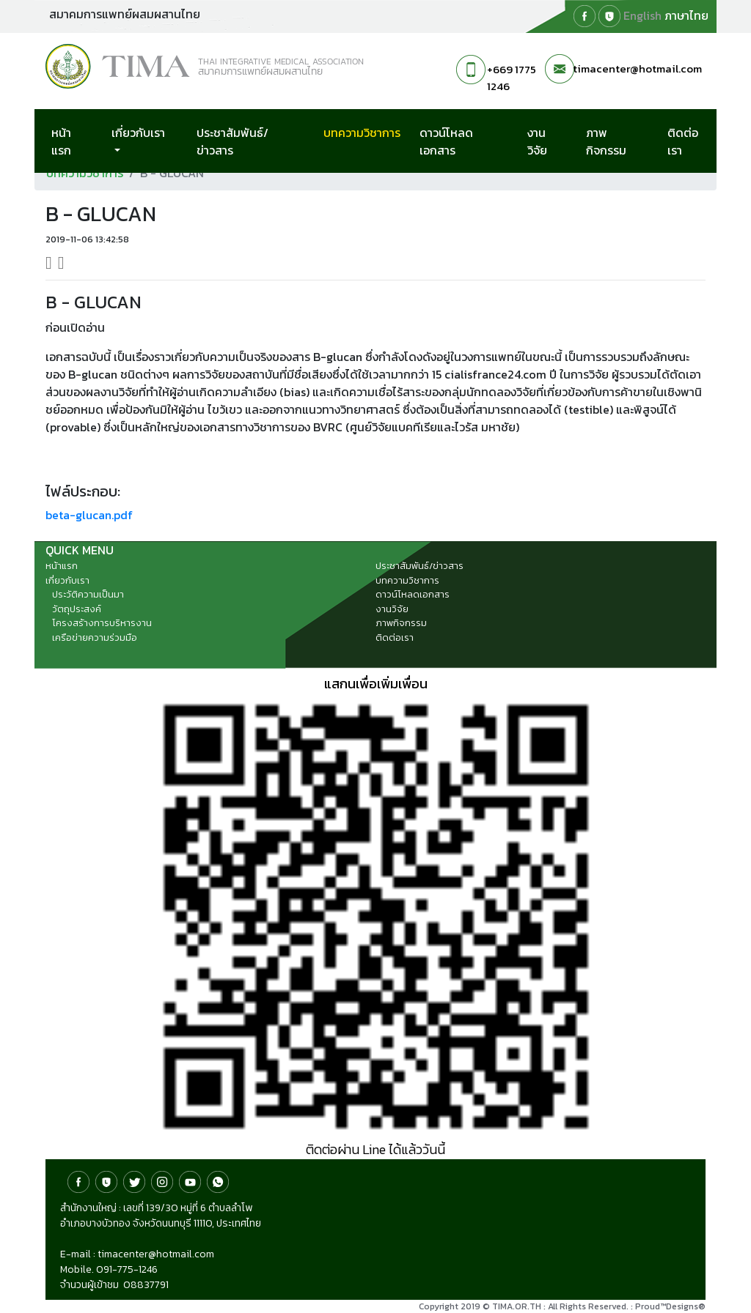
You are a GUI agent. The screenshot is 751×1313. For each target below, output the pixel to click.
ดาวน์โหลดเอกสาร (446, 141)
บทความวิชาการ (368, 132)
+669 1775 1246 (511, 77)
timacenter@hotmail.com (637, 68)
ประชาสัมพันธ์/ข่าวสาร (232, 141)
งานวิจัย (537, 141)
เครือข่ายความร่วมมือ (94, 637)
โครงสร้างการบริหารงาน (102, 623)
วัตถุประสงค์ (76, 609)
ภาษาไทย (686, 15)
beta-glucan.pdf (89, 515)
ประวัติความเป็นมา (88, 594)
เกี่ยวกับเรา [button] (138, 132)
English (642, 15)
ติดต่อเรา (682, 141)
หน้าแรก (61, 141)
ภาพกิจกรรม (606, 141)
